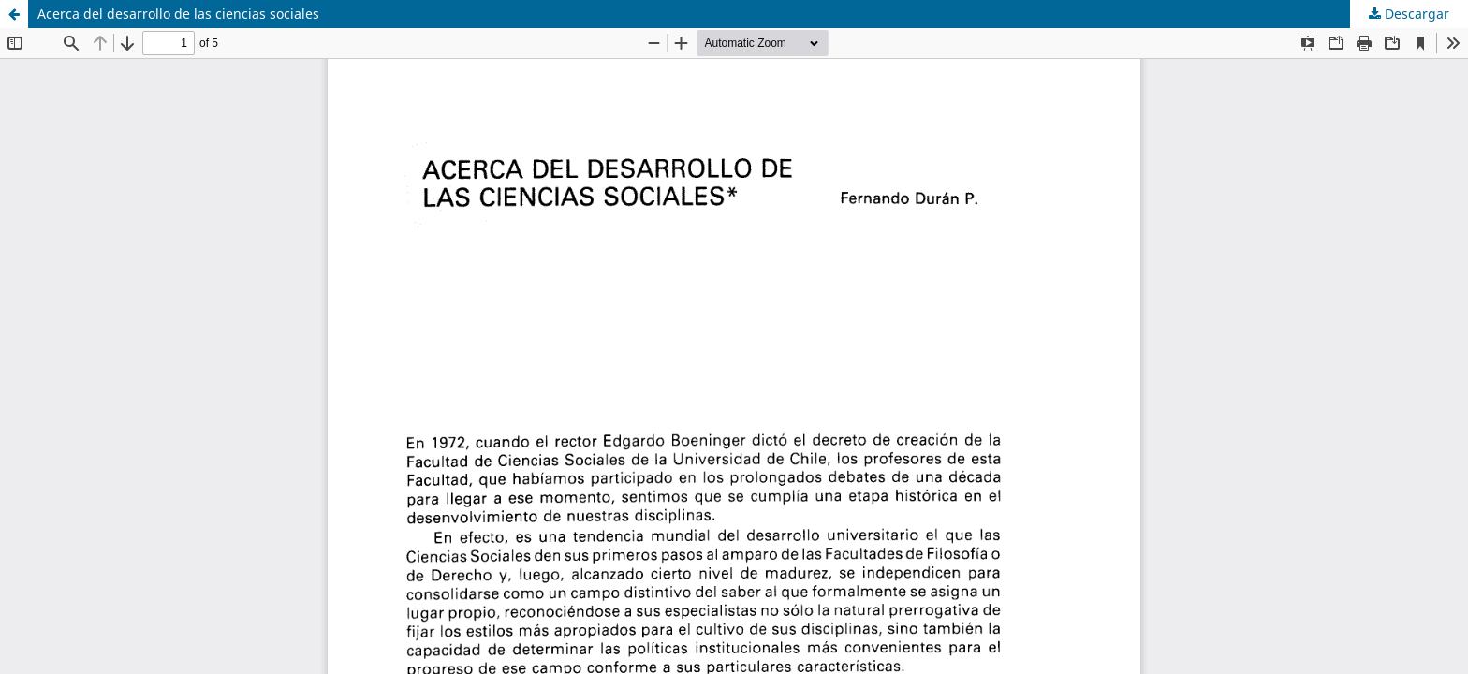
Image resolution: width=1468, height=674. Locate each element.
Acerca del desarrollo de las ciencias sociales (178, 13)
